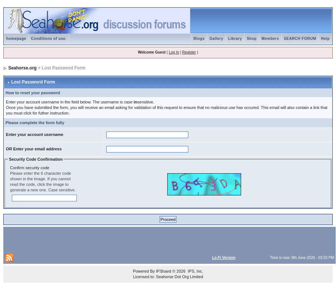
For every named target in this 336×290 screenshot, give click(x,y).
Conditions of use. (48, 39)
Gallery (216, 39)
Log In (174, 52)
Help (325, 39)
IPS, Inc (195, 271)
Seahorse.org (22, 68)
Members (270, 39)
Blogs (199, 39)
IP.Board (163, 271)
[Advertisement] (91, 239)
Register (189, 52)
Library (235, 39)
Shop (252, 39)
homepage (16, 39)
